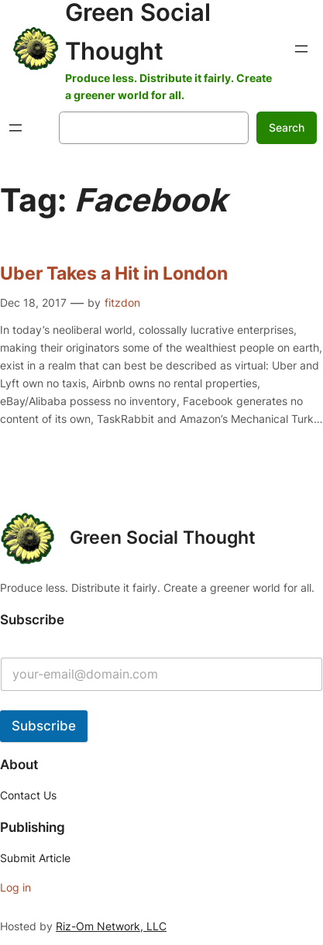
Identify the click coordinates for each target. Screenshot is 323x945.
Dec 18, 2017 (33, 302)
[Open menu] (301, 49)
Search (286, 127)
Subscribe (44, 726)
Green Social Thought (163, 537)
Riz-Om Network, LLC (111, 926)
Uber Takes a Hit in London (114, 273)
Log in (15, 887)
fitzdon (122, 302)
